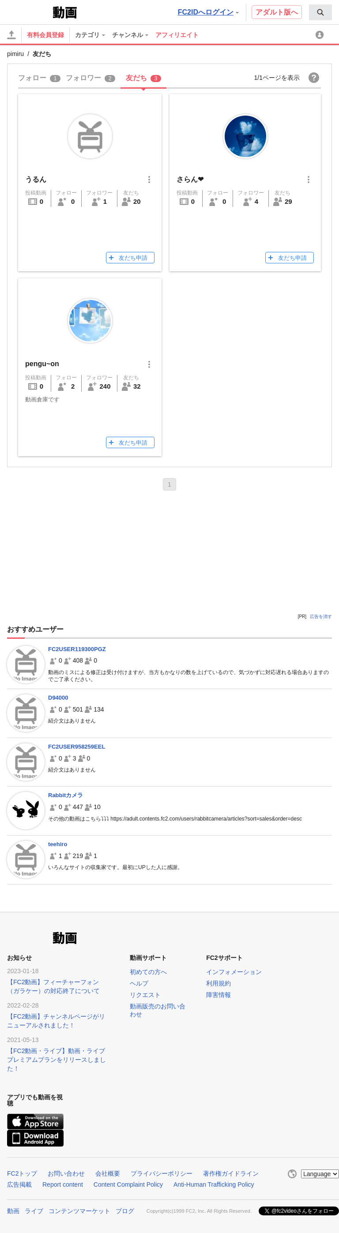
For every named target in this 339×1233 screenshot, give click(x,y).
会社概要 (107, 1173)
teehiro (57, 844)
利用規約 (218, 983)
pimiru (15, 53)
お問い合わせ (66, 1173)
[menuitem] (320, 12)
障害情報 (218, 994)
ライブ (34, 1210)
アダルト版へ (277, 12)
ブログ (125, 1210)
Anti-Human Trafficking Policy (213, 1184)
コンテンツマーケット (79, 1210)
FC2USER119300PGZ (77, 649)
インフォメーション (234, 971)
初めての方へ (148, 971)
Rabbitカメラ (65, 795)
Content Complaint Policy (128, 1184)
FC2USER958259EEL (76, 746)
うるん (35, 179)
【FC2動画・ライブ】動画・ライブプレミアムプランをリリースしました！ (56, 1059)
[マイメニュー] (321, 34)
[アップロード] (11, 34)
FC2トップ (22, 1173)
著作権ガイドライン (231, 1173)
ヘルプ (139, 983)
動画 (13, 1210)
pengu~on (42, 363)
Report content (62, 1184)
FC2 (29, 11)
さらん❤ (190, 179)
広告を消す (321, 616)
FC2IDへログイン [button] (208, 12)
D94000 (58, 697)
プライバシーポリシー (161, 1173)
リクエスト (145, 994)
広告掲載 (19, 1184)
